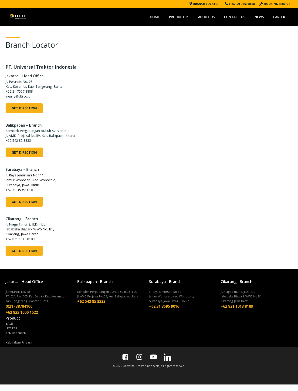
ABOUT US (209, 16)
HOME (157, 16)
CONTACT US (237, 16)
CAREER (282, 16)
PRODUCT (181, 16)
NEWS (261, 16)
